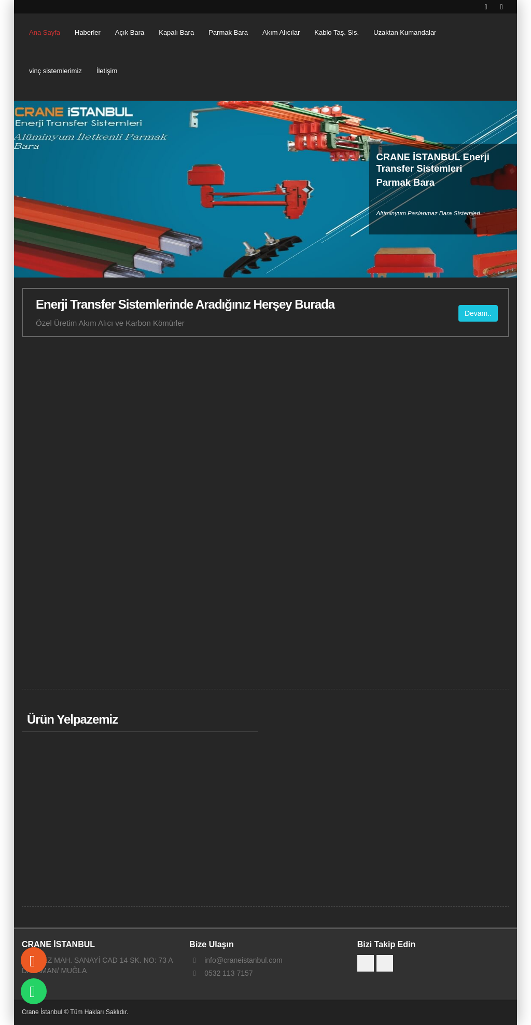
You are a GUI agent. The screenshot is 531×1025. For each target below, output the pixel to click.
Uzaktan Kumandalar (404, 32)
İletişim (106, 71)
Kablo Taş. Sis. (336, 32)
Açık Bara (129, 32)
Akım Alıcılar (281, 32)
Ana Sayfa (44, 32)
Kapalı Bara (176, 32)
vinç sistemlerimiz (55, 71)
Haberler (88, 32)
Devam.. (478, 313)
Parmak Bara (228, 32)
